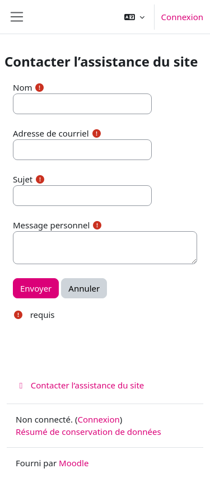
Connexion (182, 16)
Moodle (73, 462)
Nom (22, 87)
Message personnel (51, 225)
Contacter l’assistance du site (80, 385)
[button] (134, 17)
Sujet (22, 179)
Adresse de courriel (51, 133)
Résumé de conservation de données (88, 431)
